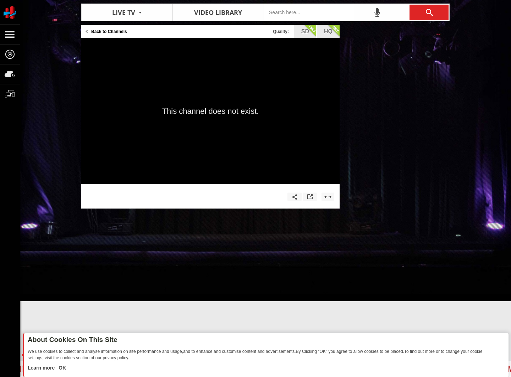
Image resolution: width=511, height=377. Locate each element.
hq (332, 31)
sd (308, 31)
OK (61, 368)
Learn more (42, 368)
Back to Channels (109, 31)
